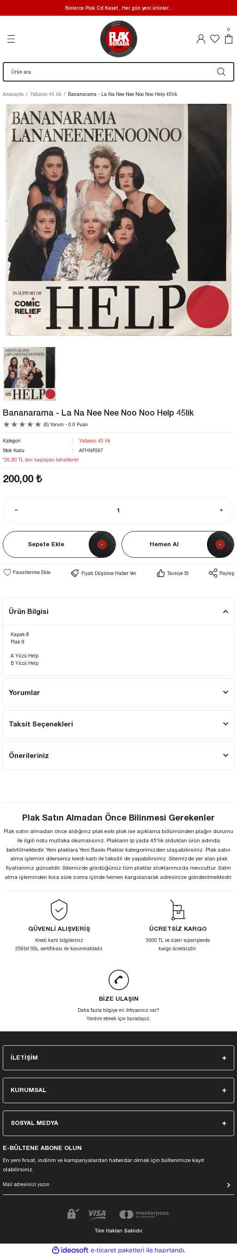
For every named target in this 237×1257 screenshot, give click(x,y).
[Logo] (118, 38)
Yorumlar (24, 692)
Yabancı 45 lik (94, 440)
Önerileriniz (29, 755)
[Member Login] (201, 38)
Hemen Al (164, 544)
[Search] (118, 72)
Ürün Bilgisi (29, 611)
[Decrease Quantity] (16, 510)
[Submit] (228, 1185)
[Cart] (228, 38)
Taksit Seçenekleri (41, 724)
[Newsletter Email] (118, 1187)
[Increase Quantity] (221, 510)
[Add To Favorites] (26, 572)
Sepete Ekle (46, 544)
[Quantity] (118, 510)
